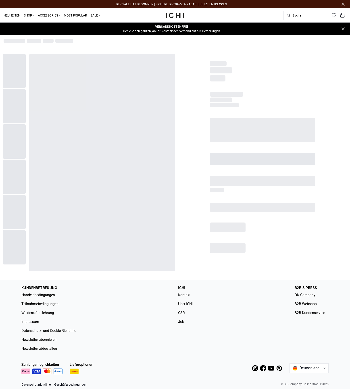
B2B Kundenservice (310, 313)
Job (181, 322)
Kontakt (184, 295)
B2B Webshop (306, 304)
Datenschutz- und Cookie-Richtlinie (48, 331)
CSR (181, 313)
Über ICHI (185, 304)
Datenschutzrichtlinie (36, 384)
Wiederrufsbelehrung (37, 313)
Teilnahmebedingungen (39, 304)
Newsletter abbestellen (39, 348)
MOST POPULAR (75, 15)
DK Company (305, 295)
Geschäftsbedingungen (70, 384)
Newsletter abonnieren (38, 339)
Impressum (30, 322)
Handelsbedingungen (38, 295)
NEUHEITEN (12, 15)
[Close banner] (343, 4)
